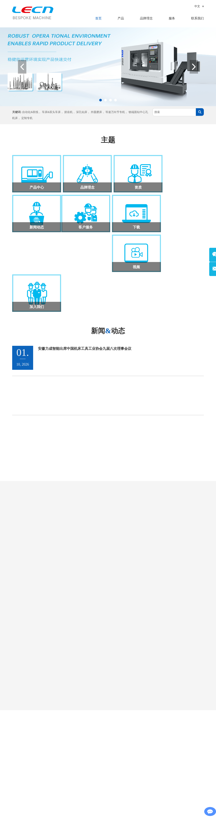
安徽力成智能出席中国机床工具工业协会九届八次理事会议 (85, 266)
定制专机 (27, 118)
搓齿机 (68, 112)
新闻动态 (180, 186)
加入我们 (180, 224)
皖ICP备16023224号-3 (165, 815)
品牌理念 (146, 18)
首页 (98, 18)
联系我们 (197, 18)
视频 (132, 224)
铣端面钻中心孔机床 (113, 786)
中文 (199, 6)
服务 (172, 18)
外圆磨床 (96, 112)
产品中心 (35, 186)
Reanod (114, 821)
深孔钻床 (81, 112)
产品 (121, 18)
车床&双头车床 (51, 112)
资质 (132, 186)
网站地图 (111, 815)
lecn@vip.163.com (32, 768)
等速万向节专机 (115, 112)
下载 (83, 224)
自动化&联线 (30, 112)
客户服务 (35, 224)
